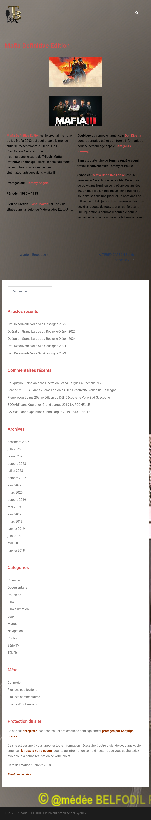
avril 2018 (14, 543)
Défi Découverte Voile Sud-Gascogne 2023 (37, 353)
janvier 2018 (16, 550)
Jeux (11, 616)
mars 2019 (15, 521)
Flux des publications (22, 690)
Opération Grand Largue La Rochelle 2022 (74, 383)
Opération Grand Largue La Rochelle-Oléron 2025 (42, 331)
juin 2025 (14, 449)
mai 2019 (14, 507)
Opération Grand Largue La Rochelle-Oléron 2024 (42, 339)
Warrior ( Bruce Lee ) (34, 255)
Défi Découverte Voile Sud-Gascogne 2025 (37, 324)
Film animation (18, 609)
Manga (12, 624)
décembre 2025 (18, 442)
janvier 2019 (16, 528)
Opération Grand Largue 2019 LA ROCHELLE (59, 405)
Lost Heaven (39, 204)
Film (11, 602)
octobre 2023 (17, 463)
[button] (136, 12)
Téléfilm (13, 653)
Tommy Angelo (38, 183)
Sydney (81, 813)
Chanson (14, 580)
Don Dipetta (133, 135)
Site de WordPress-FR (22, 704)
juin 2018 (14, 536)
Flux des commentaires (24, 697)
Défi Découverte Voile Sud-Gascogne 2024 (37, 346)
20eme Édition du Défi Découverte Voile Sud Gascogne (78, 390)
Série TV (13, 645)
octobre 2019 (17, 500)
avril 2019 (14, 514)
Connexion (15, 682)
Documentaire (17, 587)
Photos (12, 638)
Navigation (15, 631)
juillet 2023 (15, 471)
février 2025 (16, 456)
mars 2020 (15, 492)
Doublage (14, 595)
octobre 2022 (17, 478)
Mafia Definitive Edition (23, 135)
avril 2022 (14, 485)
